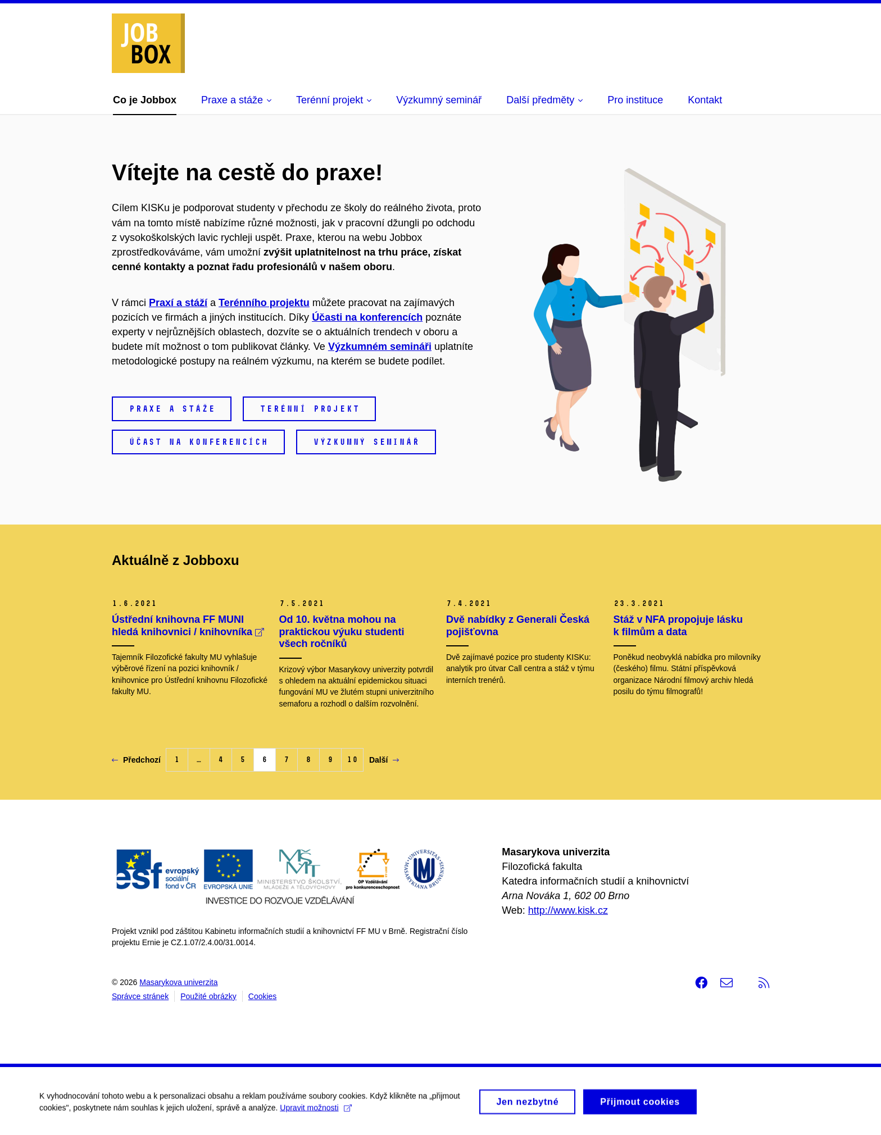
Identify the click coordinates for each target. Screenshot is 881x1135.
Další (384, 759)
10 (352, 759)
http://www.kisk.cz (568, 910)
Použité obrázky (208, 996)
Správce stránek (140, 996)
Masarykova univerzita (178, 982)
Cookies (262, 996)
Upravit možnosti (315, 1111)
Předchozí (136, 759)
